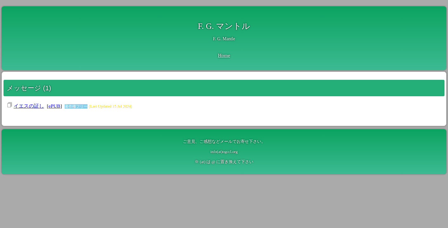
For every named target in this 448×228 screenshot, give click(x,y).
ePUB (54, 106)
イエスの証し (29, 106)
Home (224, 55)
